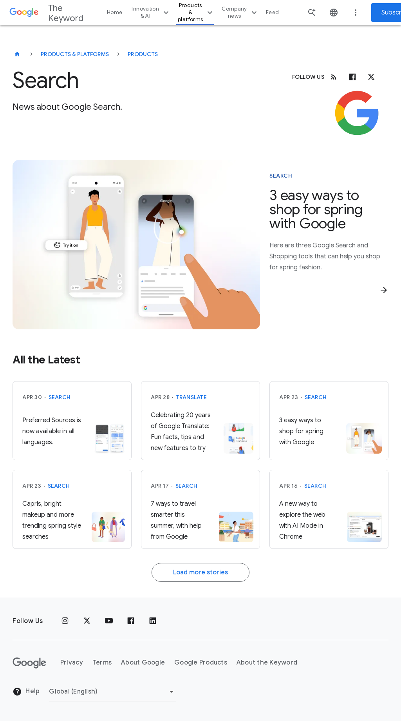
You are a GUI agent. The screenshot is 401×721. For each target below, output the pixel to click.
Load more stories (200, 572)
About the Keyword (267, 663)
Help (26, 691)
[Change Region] (112, 691)
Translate (191, 397)
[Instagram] (65, 621)
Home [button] (114, 12)
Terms (102, 663)
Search (60, 397)
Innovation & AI (151, 12)
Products (143, 54)
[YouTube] (108, 621)
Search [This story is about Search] (280, 175)
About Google (143, 663)
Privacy (71, 663)
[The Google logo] (29, 663)
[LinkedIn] (152, 621)
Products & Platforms (75, 54)
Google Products (200, 663)
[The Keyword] (17, 54)
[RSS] (333, 76)
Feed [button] (272, 12)
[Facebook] (352, 76)
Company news (240, 12)
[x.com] (371, 76)
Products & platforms (196, 12)
